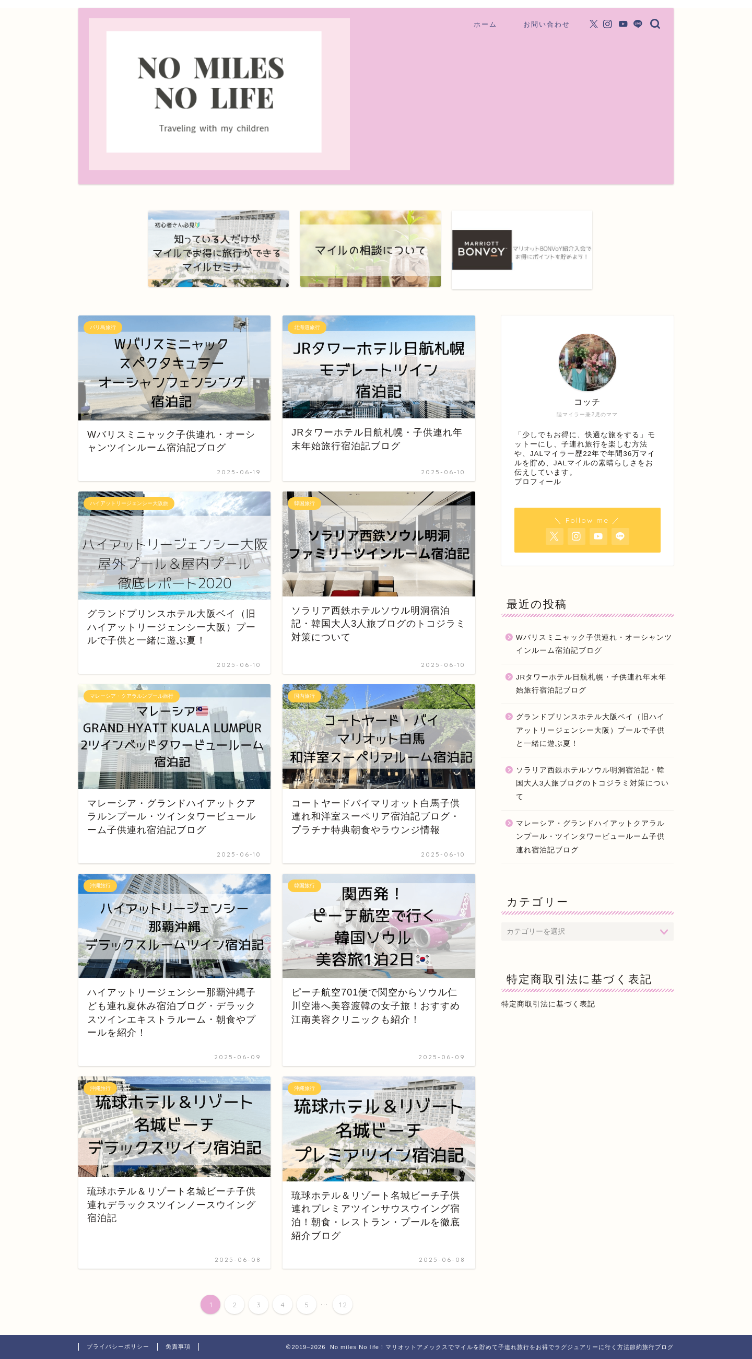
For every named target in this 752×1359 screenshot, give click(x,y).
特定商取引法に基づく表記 (548, 1004)
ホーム (485, 24)
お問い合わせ (546, 24)
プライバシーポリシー (118, 1346)
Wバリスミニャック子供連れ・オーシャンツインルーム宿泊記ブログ (594, 644)
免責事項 (178, 1346)
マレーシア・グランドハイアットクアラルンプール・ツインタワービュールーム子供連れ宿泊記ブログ (590, 836)
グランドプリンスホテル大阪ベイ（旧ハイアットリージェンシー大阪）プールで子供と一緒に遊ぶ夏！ (590, 730)
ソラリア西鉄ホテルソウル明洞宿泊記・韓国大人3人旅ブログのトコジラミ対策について (592, 783)
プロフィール (537, 482)
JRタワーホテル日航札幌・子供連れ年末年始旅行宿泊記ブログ (591, 684)
